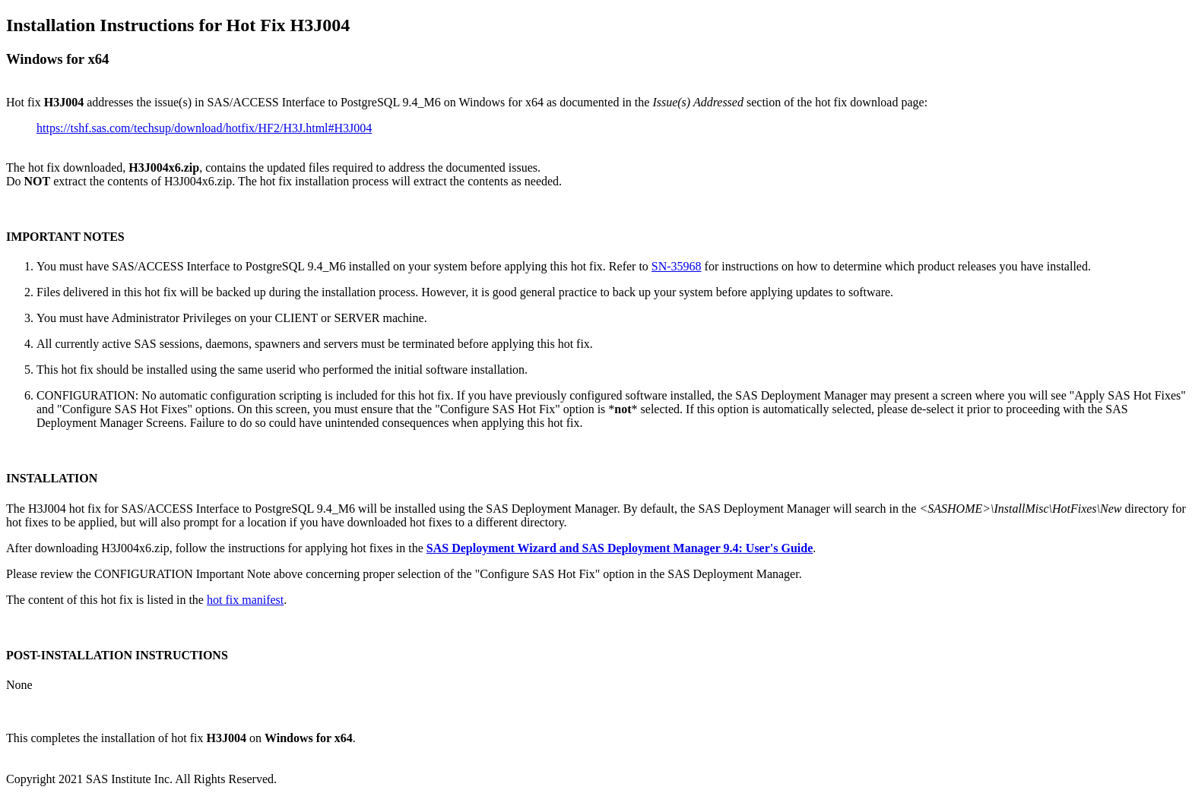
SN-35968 (676, 266)
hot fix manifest (245, 599)
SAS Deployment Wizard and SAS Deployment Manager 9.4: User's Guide (619, 548)
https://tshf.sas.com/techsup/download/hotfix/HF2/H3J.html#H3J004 (204, 128)
